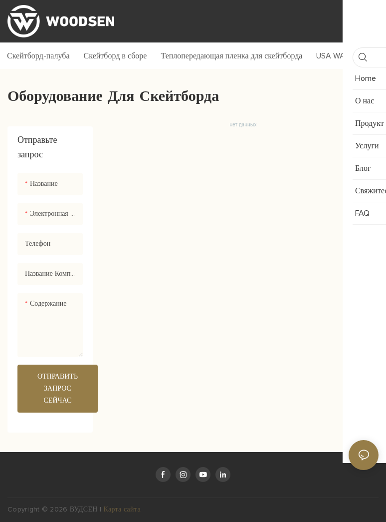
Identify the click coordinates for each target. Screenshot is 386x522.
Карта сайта (122, 509)
